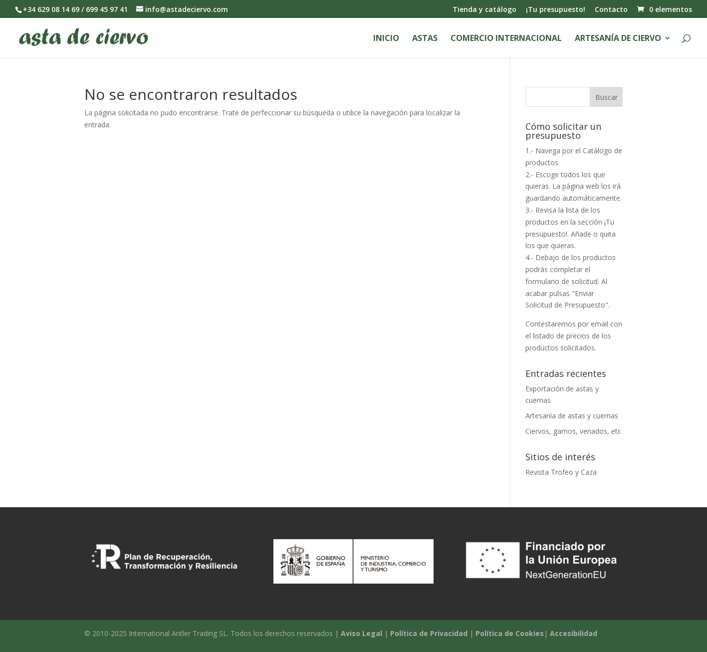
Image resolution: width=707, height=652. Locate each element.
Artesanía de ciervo (618, 38)
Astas (425, 38)
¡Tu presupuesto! (555, 10)
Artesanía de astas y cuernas (571, 415)
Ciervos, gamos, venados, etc (573, 431)
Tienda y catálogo (484, 10)
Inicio (386, 38)
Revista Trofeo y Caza (561, 472)
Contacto (611, 10)
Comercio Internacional (506, 38)
